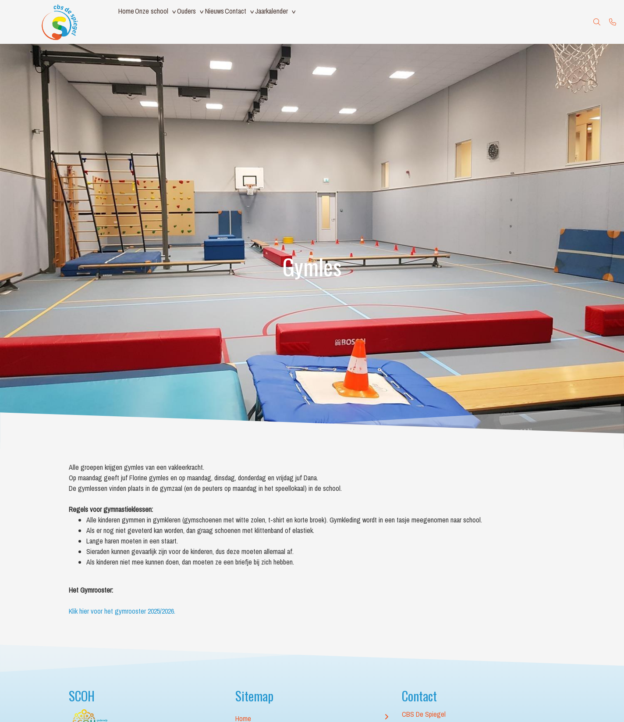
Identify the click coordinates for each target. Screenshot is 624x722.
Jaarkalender (314, 22)
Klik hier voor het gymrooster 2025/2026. (123, 611)
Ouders (206, 22)
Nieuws (241, 22)
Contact (270, 22)
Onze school (163, 22)
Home (130, 22)
